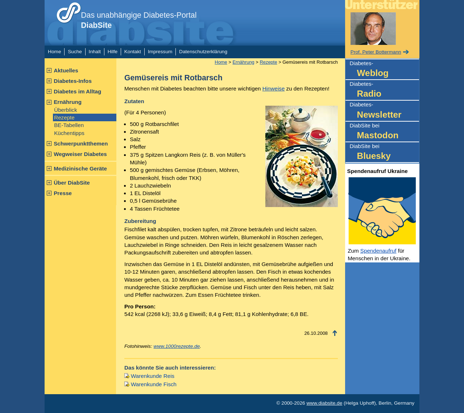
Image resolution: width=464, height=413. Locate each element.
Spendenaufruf (378, 251)
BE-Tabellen (69, 125)
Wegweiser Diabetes (80, 154)
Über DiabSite (72, 183)
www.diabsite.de (324, 403)
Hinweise (273, 88)
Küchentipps (69, 133)
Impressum (160, 51)
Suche (75, 51)
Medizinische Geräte (80, 168)
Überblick (65, 110)
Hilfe (112, 51)
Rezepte (64, 117)
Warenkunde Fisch (154, 384)
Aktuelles (66, 70)
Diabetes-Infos (73, 81)
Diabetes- (384, 69)
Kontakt (132, 51)
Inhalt (95, 51)
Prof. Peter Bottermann (376, 52)
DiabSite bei (384, 132)
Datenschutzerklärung (203, 51)
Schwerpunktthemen (81, 143)
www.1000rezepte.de (177, 346)
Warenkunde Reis (152, 376)
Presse (63, 193)
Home (54, 51)
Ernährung (68, 102)
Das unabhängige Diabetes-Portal (138, 20)
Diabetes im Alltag (77, 91)
